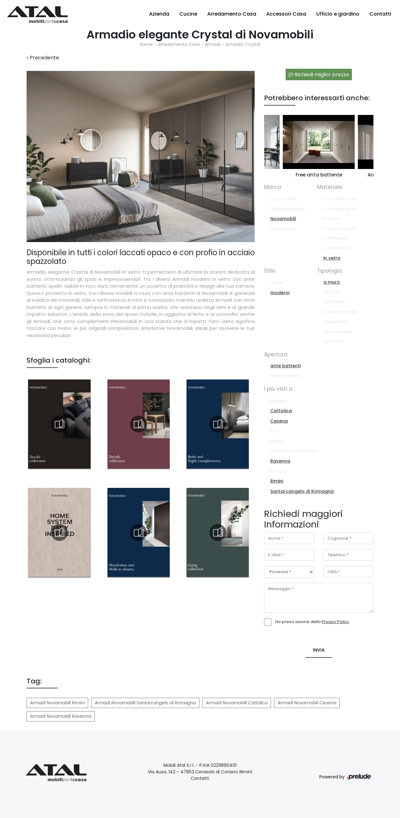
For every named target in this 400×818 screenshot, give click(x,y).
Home (146, 44)
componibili (335, 322)
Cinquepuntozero (287, 209)
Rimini (276, 481)
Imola (276, 441)
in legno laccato (339, 228)
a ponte (331, 292)
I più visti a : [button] (279, 389)
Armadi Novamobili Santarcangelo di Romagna (145, 703)
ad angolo (334, 302)
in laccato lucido (340, 199)
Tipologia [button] (329, 271)
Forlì (274, 431)
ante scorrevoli (284, 376)
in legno (331, 218)
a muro (331, 282)
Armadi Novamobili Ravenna (60, 716)
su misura (333, 341)
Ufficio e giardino (337, 13)
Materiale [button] (329, 187)
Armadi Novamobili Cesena (307, 703)
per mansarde (337, 332)
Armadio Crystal (242, 44)
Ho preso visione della (312, 622)
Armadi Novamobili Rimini (57, 703)
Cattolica (281, 411)
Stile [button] (269, 271)
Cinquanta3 (282, 199)
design (277, 282)
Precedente (43, 57)
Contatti (380, 13)
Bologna (278, 401)
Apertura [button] (276, 354)
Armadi (212, 44)
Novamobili (283, 219)
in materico (334, 238)
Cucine (188, 13)
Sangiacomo (283, 229)
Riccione (278, 471)
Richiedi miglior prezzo (318, 74)
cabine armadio (339, 312)
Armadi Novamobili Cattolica (237, 703)
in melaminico (337, 248)
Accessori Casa (286, 13)
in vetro (332, 258)
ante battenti (285, 366)
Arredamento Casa (231, 13)
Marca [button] (272, 187)
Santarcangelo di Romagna (302, 491)
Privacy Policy (335, 622)
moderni (279, 293)
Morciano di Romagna (293, 451)
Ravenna (280, 461)
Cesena (279, 421)
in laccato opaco (340, 209)
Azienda (159, 13)
